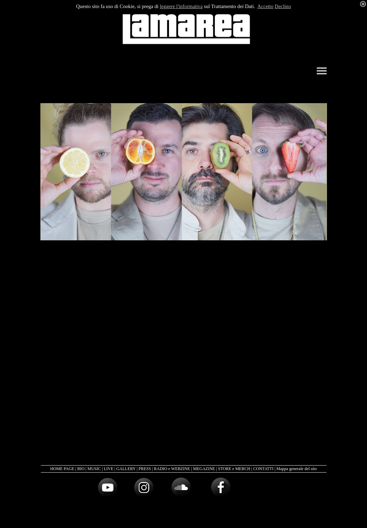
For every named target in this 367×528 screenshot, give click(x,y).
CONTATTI (263, 468)
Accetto (265, 6)
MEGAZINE (204, 468)
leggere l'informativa (181, 6)
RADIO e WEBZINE (172, 468)
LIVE (108, 468)
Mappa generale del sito (296, 468)
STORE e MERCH (234, 468)
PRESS (144, 468)
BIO (81, 468)
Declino (283, 6)
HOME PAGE (62, 468)
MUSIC (94, 468)
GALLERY (126, 468)
